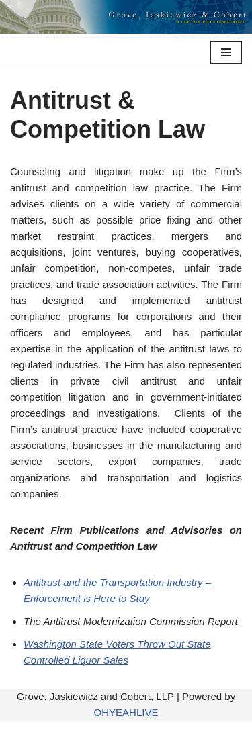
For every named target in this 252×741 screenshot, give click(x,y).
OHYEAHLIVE (126, 712)
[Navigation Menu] (226, 52)
